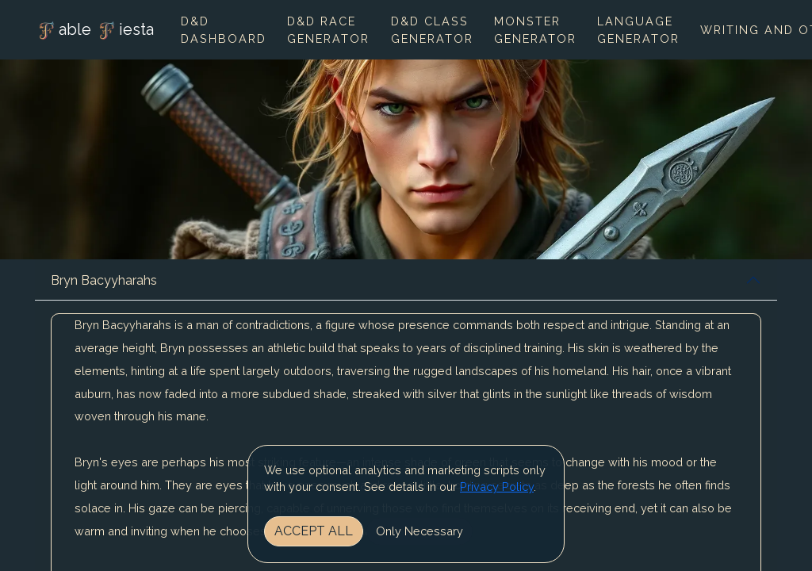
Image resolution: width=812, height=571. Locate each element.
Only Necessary (419, 531)
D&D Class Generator (432, 29)
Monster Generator (535, 29)
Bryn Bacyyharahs (104, 280)
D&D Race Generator (328, 29)
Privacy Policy (497, 486)
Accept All (313, 530)
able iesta (94, 31)
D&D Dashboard (223, 29)
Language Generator (638, 29)
